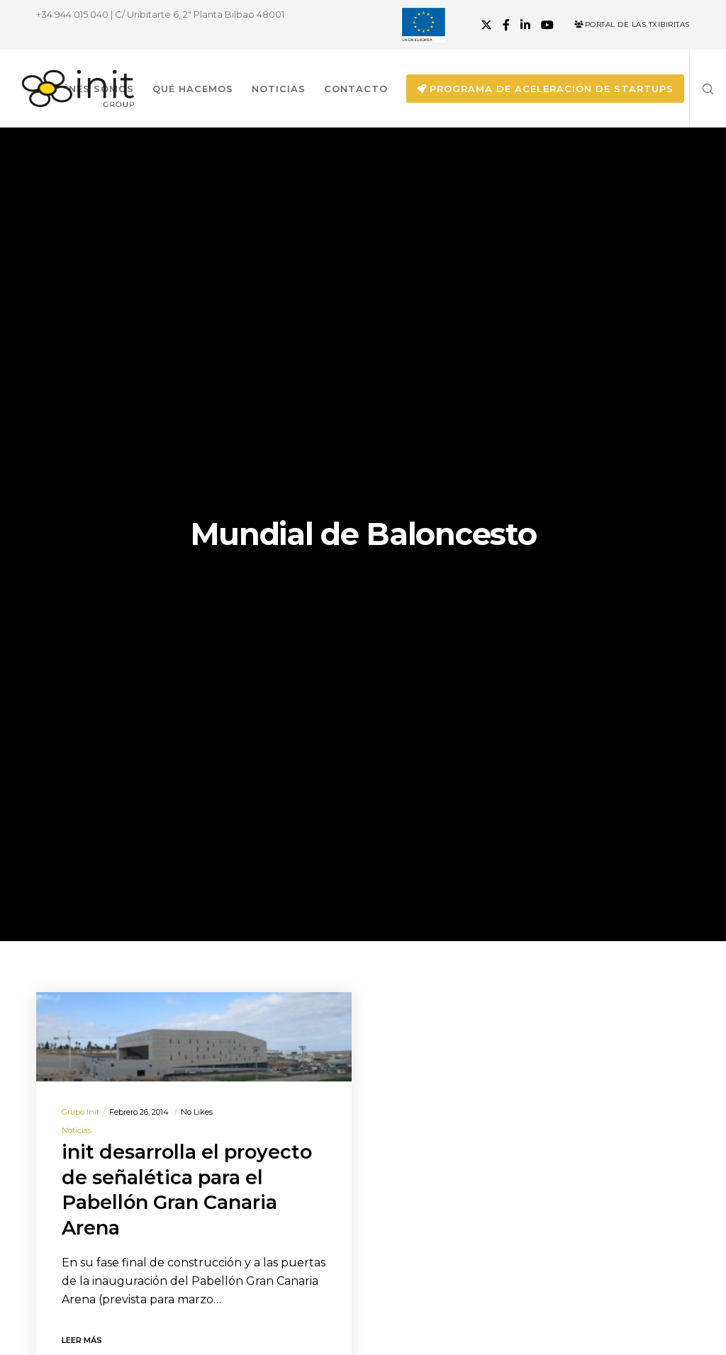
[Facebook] (506, 24)
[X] (486, 24)
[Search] (702, 89)
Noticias (76, 1130)
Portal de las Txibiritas (632, 24)
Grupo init (80, 1112)
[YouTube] (547, 24)
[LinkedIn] (525, 24)
